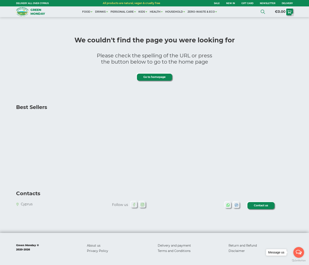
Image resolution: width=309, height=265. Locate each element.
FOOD (86, 11)
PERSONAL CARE (122, 11)
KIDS (141, 11)
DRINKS (100, 11)
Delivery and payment (174, 245)
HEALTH (155, 11)
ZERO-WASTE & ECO (201, 11)
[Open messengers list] (298, 252)
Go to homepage (154, 77)
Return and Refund (243, 245)
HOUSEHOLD (174, 11)
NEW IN (230, 3)
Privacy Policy (97, 251)
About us (93, 245)
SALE (217, 3)
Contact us (261, 205)
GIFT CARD (247, 3)
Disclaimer (237, 251)
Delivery (287, 3)
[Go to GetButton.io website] (299, 260)
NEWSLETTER (267, 3)
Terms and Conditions (174, 251)
